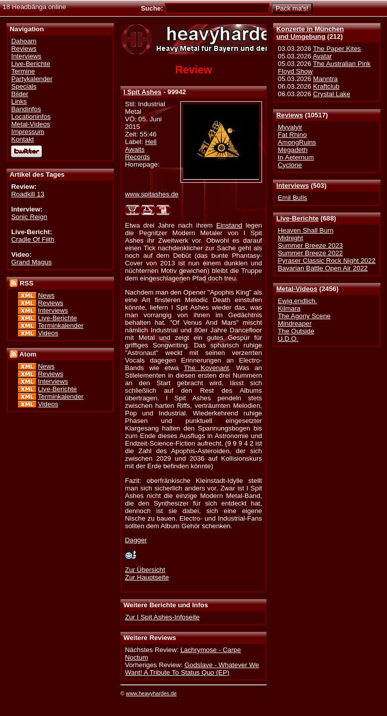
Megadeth (292, 150)
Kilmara (289, 308)
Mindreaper (294, 323)
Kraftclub (326, 86)
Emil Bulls (292, 197)
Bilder (19, 94)
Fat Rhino (292, 134)
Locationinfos (30, 116)
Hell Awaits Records (141, 149)
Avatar (322, 56)
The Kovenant (206, 368)
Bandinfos (26, 109)
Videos (48, 333)
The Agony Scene (304, 316)
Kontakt (22, 139)
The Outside (296, 331)
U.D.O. (288, 338)
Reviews (289, 115)
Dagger (136, 540)
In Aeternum (296, 157)
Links (19, 101)
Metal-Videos (296, 289)
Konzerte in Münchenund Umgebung (310, 32)
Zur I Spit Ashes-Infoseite (162, 617)
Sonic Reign (29, 217)
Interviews (292, 185)
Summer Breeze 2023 (310, 245)
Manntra (325, 79)
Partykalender (31, 79)
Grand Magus (31, 262)
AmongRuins (297, 142)
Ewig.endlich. (297, 301)
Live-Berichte (297, 218)
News (46, 295)
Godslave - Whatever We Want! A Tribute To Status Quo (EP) (192, 668)
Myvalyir (290, 127)
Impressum (27, 131)
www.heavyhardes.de (151, 693)
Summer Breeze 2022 (310, 253)
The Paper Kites (337, 48)
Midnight (290, 238)
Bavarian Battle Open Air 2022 (322, 268)
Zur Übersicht (145, 570)
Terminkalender (61, 325)
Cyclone (290, 165)
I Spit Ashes (142, 92)
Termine (23, 71)
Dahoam (23, 41)
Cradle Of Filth (32, 239)
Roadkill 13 (27, 194)
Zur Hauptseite (147, 577)
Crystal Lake (331, 94)
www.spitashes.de (151, 194)
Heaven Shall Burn (306, 230)
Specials (23, 86)
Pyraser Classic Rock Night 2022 (326, 260)
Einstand (229, 225)
